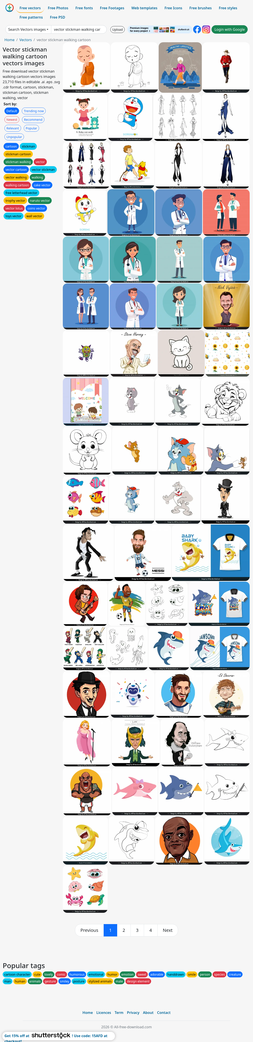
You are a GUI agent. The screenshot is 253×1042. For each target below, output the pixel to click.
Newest (11, 119)
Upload (117, 29)
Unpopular (14, 137)
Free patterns (31, 17)
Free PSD (57, 17)
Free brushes (200, 8)
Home (9, 39)
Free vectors (30, 8)
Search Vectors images (27, 29)
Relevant (12, 128)
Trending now (34, 111)
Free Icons (173, 8)
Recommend (33, 119)
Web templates (144, 8)
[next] (167, 930)
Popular (31, 128)
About (148, 1012)
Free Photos (58, 8)
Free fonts (84, 8)
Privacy (133, 1012)
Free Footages (112, 8)
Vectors (25, 39)
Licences (103, 1012)
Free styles (228, 8)
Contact (164, 1012)
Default (11, 111)
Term (119, 1012)
